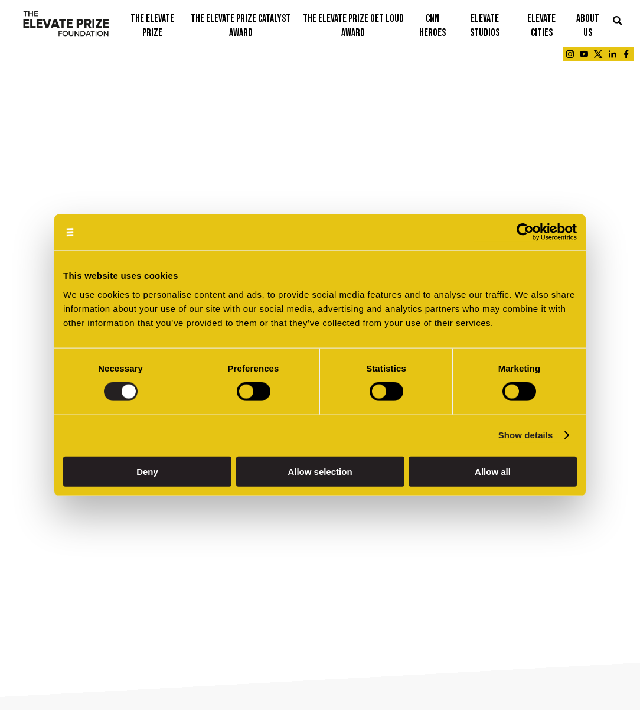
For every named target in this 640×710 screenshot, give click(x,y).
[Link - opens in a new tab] (569, 54)
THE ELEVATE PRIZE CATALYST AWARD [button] (240, 25)
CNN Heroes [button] (432, 25)
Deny (147, 471)
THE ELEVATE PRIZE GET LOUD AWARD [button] (353, 25)
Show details (525, 435)
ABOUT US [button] (587, 25)
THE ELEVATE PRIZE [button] (152, 25)
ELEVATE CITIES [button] (541, 25)
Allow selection (320, 471)
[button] (617, 21)
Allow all (493, 471)
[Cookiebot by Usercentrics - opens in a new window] (525, 232)
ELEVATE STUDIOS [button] (484, 25)
